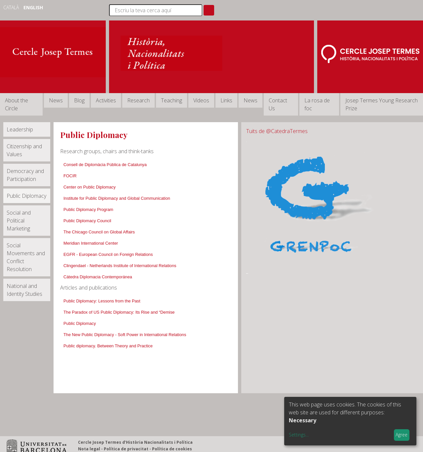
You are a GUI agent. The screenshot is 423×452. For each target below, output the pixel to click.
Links (226, 100)
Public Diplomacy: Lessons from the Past (101, 300)
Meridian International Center (90, 243)
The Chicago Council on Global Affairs (99, 231)
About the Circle (16, 104)
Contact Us (278, 104)
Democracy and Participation (25, 175)
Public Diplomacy (26, 195)
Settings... (299, 435)
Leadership (20, 129)
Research (138, 100)
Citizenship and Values (24, 150)
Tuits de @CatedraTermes (277, 131)
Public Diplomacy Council (87, 220)
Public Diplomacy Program (88, 209)
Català (11, 7)
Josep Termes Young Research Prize (381, 104)
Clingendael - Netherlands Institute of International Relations (119, 265)
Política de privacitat (126, 449)
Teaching (171, 100)
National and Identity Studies (24, 289)
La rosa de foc (317, 104)
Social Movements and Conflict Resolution (26, 257)
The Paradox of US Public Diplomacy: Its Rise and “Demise (118, 312)
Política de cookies (172, 449)
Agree (401, 435)
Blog (79, 100)
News (56, 100)
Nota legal (89, 449)
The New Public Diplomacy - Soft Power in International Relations (124, 334)
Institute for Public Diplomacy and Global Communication (116, 198)
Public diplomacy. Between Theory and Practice (108, 345)
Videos (201, 100)
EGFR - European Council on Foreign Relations (108, 254)
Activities (106, 100)
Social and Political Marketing (19, 220)
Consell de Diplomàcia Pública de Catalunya (105, 164)
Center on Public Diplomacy (89, 187)
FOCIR (70, 175)
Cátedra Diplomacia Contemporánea (97, 276)
